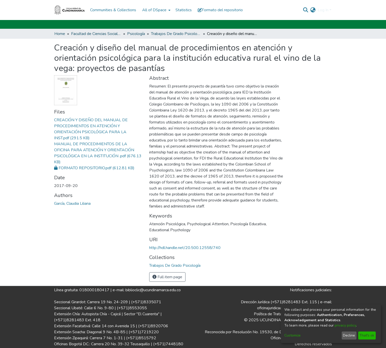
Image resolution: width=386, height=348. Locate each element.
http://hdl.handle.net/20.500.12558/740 (185, 247)
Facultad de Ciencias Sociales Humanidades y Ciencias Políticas (96, 33)
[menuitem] (155, 10)
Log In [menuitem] (323, 10)
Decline (349, 335)
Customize (292, 335)
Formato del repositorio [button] (220, 10)
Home (59, 33)
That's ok (366, 335)
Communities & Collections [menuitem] (113, 10)
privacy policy (345, 325)
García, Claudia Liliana (72, 203)
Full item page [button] (167, 277)
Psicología (136, 33)
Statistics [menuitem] (183, 10)
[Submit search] (306, 10)
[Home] (69, 10)
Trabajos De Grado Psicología (176, 33)
